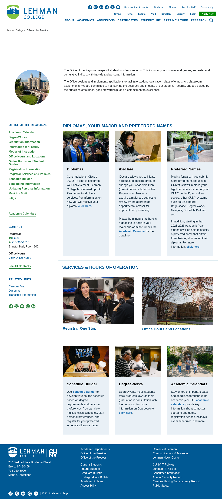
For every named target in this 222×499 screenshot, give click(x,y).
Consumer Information (166, 473)
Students (158, 7)
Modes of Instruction (22, 151)
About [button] (69, 20)
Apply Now (207, 14)
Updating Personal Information (29, 188)
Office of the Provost (93, 457)
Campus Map (17, 286)
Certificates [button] (128, 20)
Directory (166, 14)
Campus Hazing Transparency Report (176, 481)
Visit (153, 14)
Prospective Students (135, 7)
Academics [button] (85, 20)
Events (141, 14)
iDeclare (126, 169)
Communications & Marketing (171, 453)
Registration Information (25, 169)
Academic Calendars (189, 384)
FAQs (12, 198)
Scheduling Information (24, 183)
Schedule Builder (20, 178)
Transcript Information (22, 294)
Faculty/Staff (188, 7)
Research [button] (199, 20)
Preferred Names (186, 169)
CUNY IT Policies (163, 464)
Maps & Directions (19, 474)
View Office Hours (20, 257)
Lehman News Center (166, 457)
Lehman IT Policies (165, 468)
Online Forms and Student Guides (26, 163)
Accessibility (88, 485)
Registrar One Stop (79, 328)
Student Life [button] (151, 20)
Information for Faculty (24, 146)
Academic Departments (95, 449)
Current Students (91, 464)
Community (208, 7)
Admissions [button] (106, 20)
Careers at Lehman (165, 449)
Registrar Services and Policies (30, 174)
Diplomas (15, 290)
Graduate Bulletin (91, 473)
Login (193, 14)
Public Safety (161, 485)
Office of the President (94, 453)
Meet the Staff (18, 193)
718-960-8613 (20, 242)
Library (180, 14)
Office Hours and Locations (27, 156)
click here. (85, 206)
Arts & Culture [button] (175, 20)
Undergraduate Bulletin (95, 477)
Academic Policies (92, 481)
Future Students (91, 468)
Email (15, 238)
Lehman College (15, 30)
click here (125, 412)
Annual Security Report (167, 477)
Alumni (172, 7)
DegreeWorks (18, 137)
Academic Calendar (22, 132)
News (129, 14)
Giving (117, 14)
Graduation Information (24, 141)
